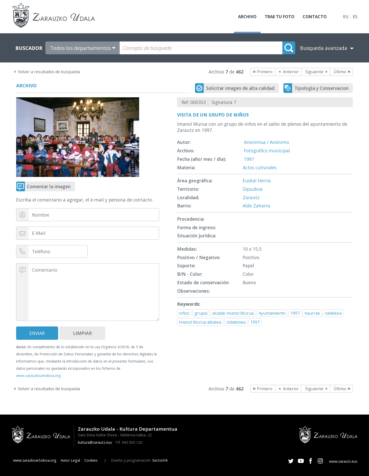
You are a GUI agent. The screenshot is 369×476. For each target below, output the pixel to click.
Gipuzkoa (253, 189)
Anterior (291, 72)
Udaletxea (235, 322)
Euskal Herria (257, 180)
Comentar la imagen (48, 186)
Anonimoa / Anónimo (266, 142)
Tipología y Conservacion (321, 88)
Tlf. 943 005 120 (128, 442)
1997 (249, 159)
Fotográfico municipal (267, 150)
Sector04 (159, 460)
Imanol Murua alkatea (200, 322)
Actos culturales (259, 167)
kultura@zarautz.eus (95, 442)
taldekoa (333, 313)
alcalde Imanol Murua (232, 313)
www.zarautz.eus (343, 461)
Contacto (315, 16)
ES (355, 16)
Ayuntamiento (272, 313)
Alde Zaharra (256, 206)
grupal (200, 313)
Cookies (91, 460)
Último (340, 72)
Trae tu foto (279, 16)
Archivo (247, 16)
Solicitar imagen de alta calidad (240, 88)
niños (184, 313)
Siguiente (314, 72)
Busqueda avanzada (323, 48)
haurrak (312, 313)
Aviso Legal (70, 460)
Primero (264, 72)
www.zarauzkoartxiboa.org (38, 375)
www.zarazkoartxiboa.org (34, 460)
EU (345, 16)
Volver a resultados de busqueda (49, 72)
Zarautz (251, 197)
